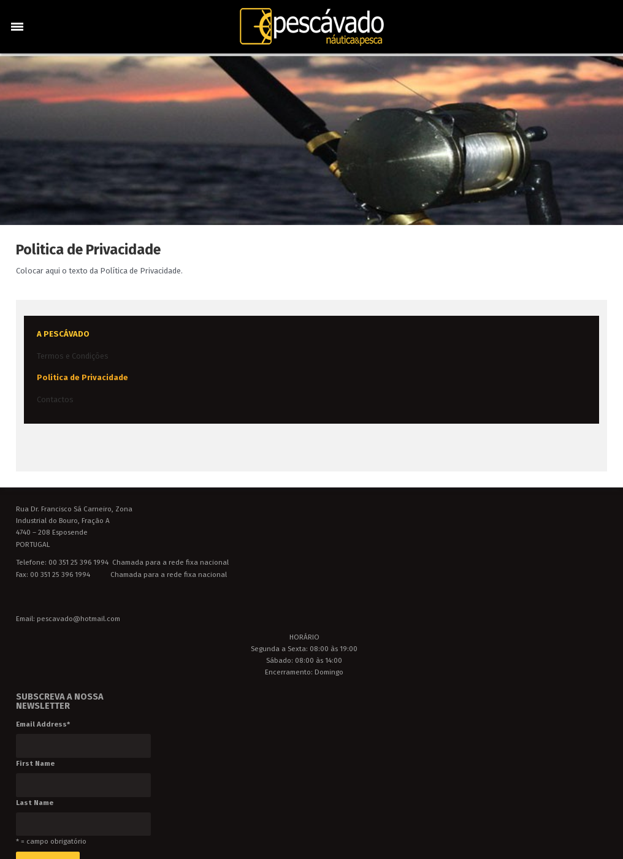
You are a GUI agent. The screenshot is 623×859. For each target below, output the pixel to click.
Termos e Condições (73, 356)
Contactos (55, 399)
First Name (35, 763)
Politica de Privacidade (82, 377)
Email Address (43, 724)
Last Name (34, 802)
